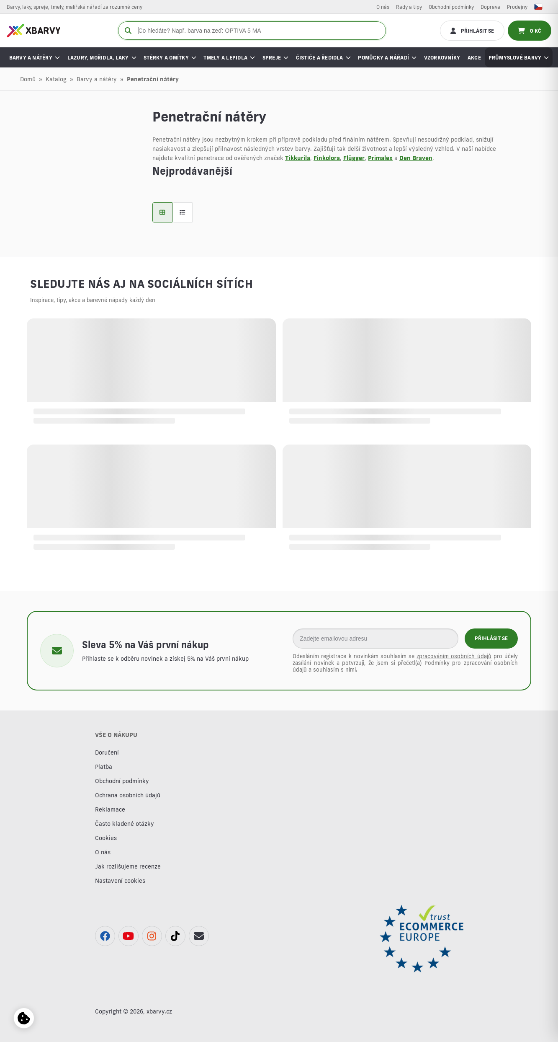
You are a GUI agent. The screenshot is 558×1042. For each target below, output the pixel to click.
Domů (28, 79)
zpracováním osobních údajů (454, 656)
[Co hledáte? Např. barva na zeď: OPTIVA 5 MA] (252, 30)
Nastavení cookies (120, 880)
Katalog (56, 79)
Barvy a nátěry (97, 79)
